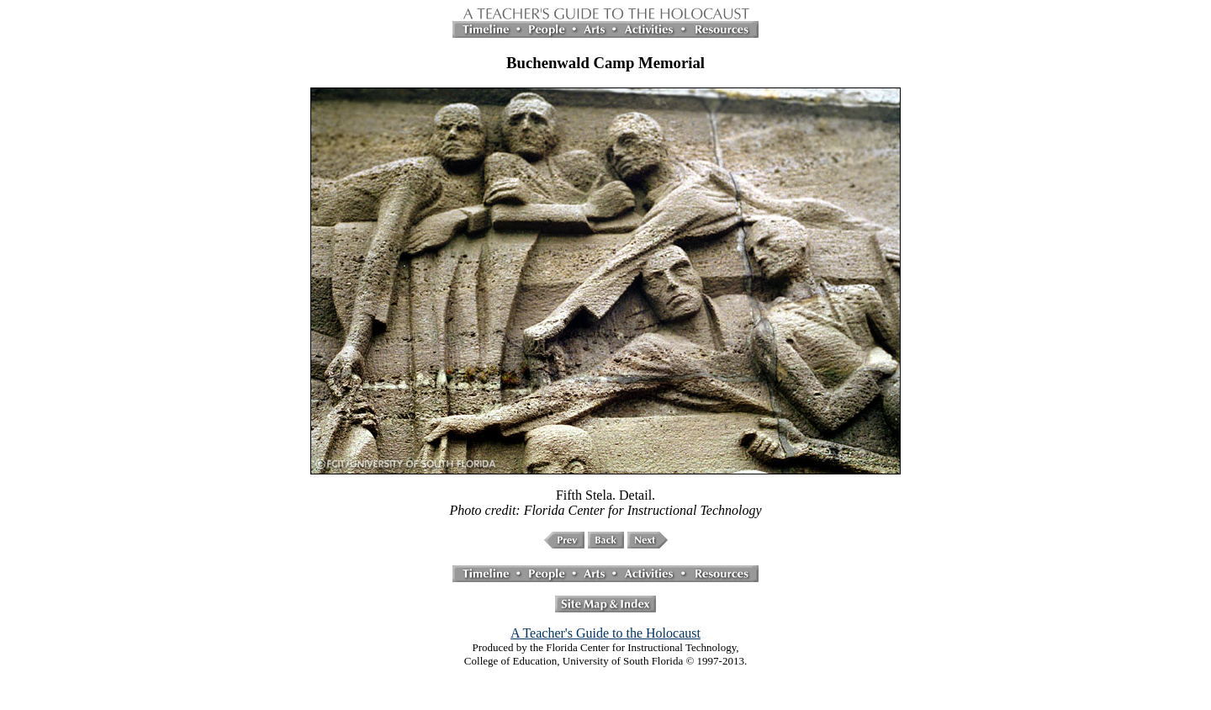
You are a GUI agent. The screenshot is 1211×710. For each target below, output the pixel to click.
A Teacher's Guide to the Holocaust (605, 633)
